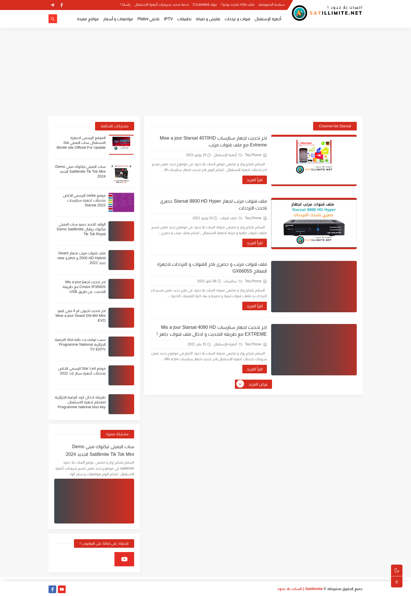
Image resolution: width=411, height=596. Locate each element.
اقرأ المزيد (255, 180)
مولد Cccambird (205, 5)
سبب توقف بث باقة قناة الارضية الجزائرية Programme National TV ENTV (80, 344)
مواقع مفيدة (88, 19)
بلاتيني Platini (148, 19)
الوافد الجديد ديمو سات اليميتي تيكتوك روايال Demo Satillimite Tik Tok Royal (81, 229)
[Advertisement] (205, 72)
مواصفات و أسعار (118, 19)
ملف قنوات (231, 218)
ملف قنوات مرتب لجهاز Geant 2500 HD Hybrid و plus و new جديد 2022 (81, 258)
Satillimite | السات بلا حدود (300, 589)
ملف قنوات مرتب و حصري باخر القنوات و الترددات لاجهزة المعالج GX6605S (212, 267)
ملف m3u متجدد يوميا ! (238, 5)
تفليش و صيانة (208, 19)
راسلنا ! (125, 5)
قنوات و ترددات (237, 19)
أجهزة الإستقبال (268, 19)
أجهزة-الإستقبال (227, 155)
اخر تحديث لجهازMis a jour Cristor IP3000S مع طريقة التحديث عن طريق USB (84, 287)
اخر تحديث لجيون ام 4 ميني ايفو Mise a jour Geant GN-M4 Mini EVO (80, 316)
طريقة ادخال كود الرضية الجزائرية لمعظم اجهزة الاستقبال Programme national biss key (80, 402)
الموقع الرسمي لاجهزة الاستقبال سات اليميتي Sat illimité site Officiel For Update (81, 143)
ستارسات (232, 281)
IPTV (168, 19)
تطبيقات (184, 19)
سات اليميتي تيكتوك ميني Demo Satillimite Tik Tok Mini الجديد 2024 (80, 171)
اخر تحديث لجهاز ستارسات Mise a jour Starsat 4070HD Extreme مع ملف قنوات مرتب (213, 141)
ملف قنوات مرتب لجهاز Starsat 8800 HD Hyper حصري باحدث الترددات (213, 204)
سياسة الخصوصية (272, 5)
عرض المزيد (252, 384)
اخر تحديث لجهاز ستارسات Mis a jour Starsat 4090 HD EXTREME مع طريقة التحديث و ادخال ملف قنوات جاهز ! (211, 331)
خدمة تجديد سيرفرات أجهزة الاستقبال (161, 5)
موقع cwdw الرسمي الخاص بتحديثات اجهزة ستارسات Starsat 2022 (84, 200)
